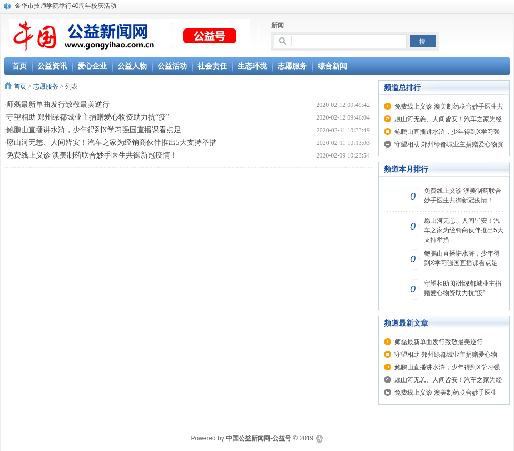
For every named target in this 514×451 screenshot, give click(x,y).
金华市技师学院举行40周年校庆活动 (65, 5)
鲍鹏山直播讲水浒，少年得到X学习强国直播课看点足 (93, 130)
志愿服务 (45, 86)
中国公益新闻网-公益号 (258, 438)
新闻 (277, 25)
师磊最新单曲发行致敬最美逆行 (58, 105)
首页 (20, 86)
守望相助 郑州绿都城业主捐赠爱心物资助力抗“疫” (88, 117)
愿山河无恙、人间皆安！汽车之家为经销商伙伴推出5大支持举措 (111, 142)
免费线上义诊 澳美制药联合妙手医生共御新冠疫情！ (92, 155)
